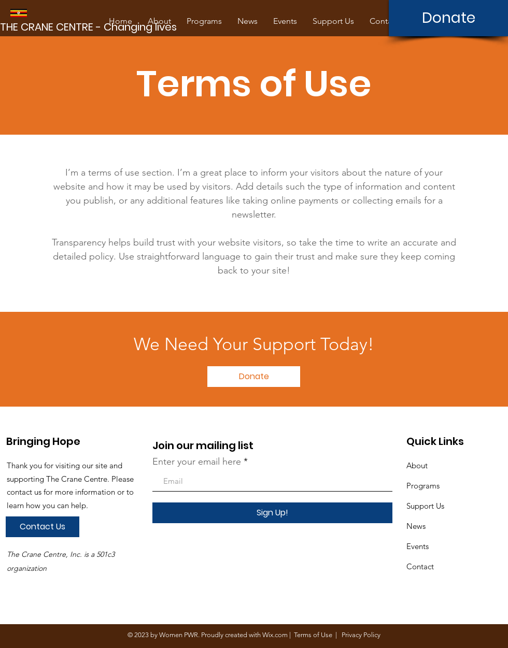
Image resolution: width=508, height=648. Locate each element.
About (417, 465)
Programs (423, 486)
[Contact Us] (42, 526)
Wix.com (275, 635)
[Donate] (448, 18)
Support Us (425, 506)
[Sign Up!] (272, 512)
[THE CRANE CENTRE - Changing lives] (90, 27)
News (416, 526)
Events (417, 546)
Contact (420, 566)
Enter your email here (196, 461)
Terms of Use (313, 635)
